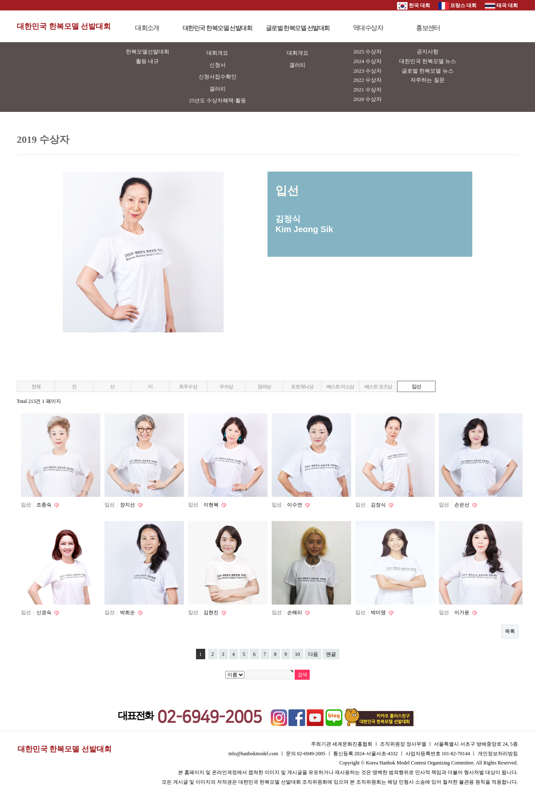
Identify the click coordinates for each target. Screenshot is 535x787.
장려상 (264, 387)
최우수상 (188, 387)
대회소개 (147, 27)
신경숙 (44, 612)
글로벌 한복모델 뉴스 (427, 71)
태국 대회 (501, 5)
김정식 (379, 505)
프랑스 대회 (457, 5)
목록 (510, 631)
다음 (313, 654)
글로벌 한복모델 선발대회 (298, 28)
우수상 (226, 387)
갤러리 (217, 89)
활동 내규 (147, 61)
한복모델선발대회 (147, 51)
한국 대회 (413, 5)
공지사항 (427, 51)
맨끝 (331, 654)
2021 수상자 (367, 89)
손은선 (462, 505)
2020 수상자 (367, 99)
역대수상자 (368, 27)
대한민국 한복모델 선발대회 (64, 26)
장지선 (128, 505)
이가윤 (462, 612)
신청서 (217, 65)
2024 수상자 (367, 61)
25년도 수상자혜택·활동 (217, 100)
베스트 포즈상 (378, 387)
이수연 (295, 505)
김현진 (212, 612)
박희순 (128, 612)
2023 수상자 (367, 71)
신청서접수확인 (218, 76)
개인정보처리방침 (498, 754)
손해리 (295, 612)
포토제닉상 (302, 387)
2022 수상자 (367, 80)
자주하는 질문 (427, 80)
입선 (416, 387)
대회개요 (217, 53)
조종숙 (44, 505)
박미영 (379, 612)
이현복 (212, 505)
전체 (36, 387)
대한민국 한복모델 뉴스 (427, 61)
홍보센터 (428, 27)
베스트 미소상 (340, 387)
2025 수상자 (367, 51)
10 (297, 654)
